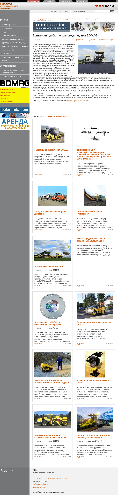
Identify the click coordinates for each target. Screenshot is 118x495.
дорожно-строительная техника (15, 46)
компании (7, 53)
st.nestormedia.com (39, 488)
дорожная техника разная (75, 19)
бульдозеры (8, 28)
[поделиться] (80, 40)
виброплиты (5, 95)
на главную (54, 11)
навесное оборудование (13, 39)
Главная (36, 19)
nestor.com (33, 1)
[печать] (92, 40)
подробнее (38, 175)
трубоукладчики (9, 35)
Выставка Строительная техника (14, 71)
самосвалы (8, 50)
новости (65, 11)
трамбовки (4, 98)
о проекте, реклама (79, 11)
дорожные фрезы (6, 101)
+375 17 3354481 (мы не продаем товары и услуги (50, 478)
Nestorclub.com (60, 492)
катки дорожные (6, 89)
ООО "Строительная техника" (78, 101)
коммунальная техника (12, 57)
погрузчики (7, 32)
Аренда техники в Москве (11, 76)
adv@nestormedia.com (40, 484)
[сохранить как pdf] (106, 40)
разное (6, 61)
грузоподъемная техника (13, 43)
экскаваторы (9, 25)
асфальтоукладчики (7, 92)
